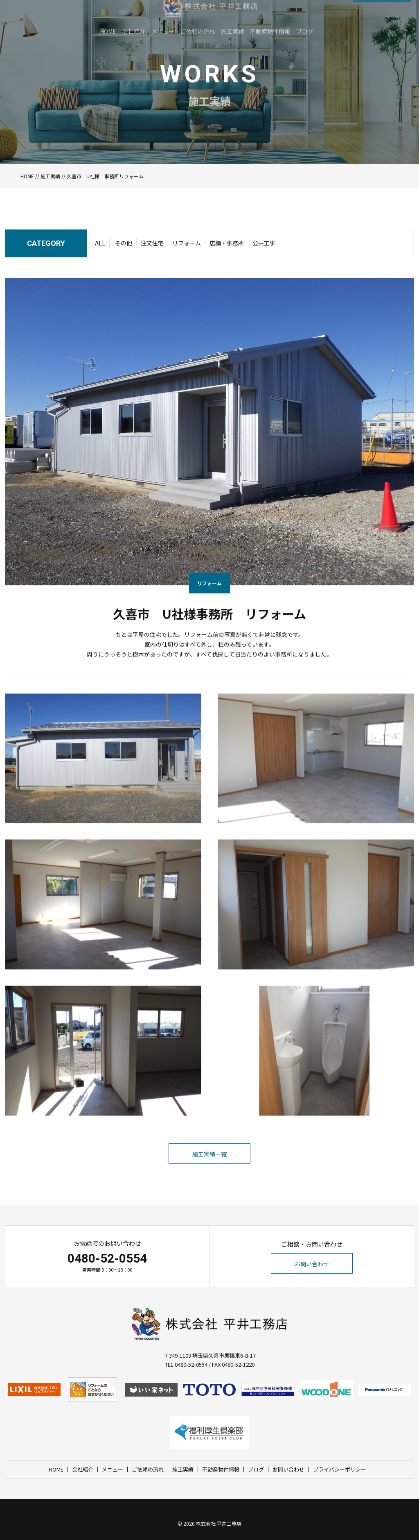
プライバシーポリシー (339, 1469)
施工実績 (50, 176)
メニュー (112, 1469)
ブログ (256, 1469)
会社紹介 (82, 1469)
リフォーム (186, 245)
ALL (100, 245)
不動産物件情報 (220, 1469)
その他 (123, 245)
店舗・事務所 (227, 245)
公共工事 (263, 245)
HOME (27, 176)
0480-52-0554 (107, 1258)
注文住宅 (152, 245)
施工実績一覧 (209, 1172)
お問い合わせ (312, 1264)
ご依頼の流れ (148, 1469)
